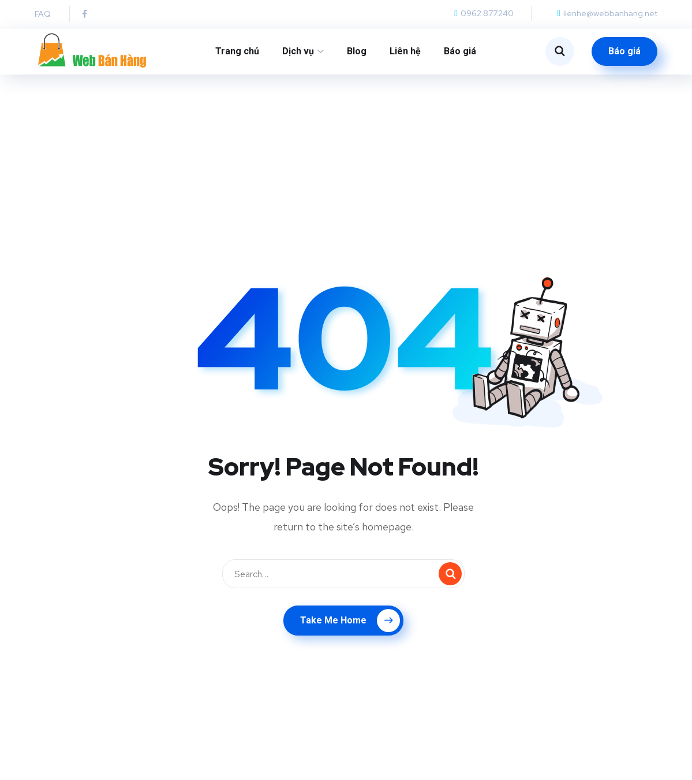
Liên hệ (405, 51)
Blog (356, 51)
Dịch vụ (298, 51)
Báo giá (460, 51)
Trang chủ (237, 51)
